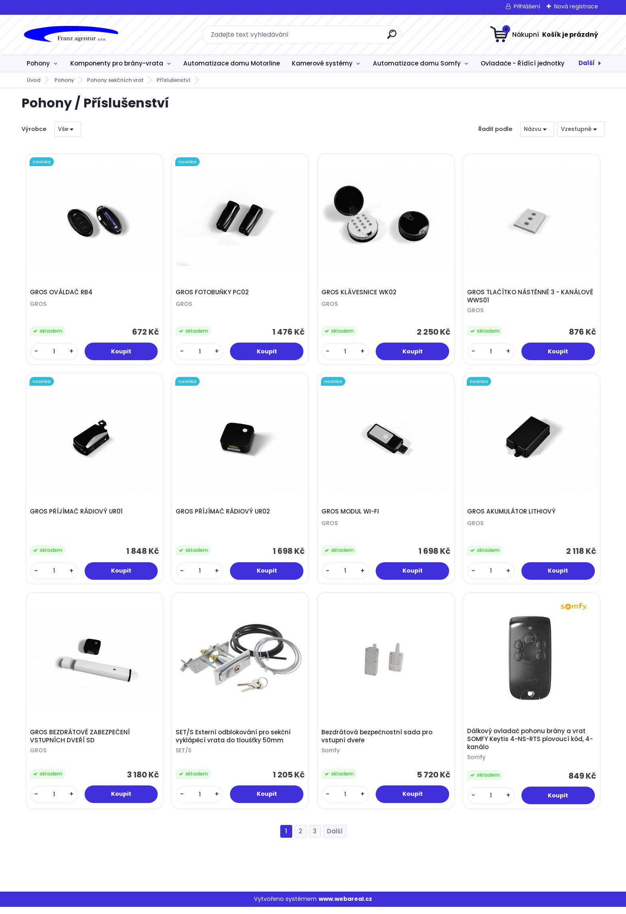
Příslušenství (173, 80)
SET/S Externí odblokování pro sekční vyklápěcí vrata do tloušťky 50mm (234, 742)
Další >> (334, 838)
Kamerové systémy (322, 63)
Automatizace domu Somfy (417, 63)
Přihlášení (527, 6)
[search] (391, 37)
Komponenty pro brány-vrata (116, 63)
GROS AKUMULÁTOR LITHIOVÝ (512, 515)
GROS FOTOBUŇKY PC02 (213, 293)
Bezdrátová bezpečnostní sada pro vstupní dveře (378, 742)
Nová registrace (576, 6)
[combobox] (537, 129)
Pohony (38, 63)
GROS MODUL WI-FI (351, 515)
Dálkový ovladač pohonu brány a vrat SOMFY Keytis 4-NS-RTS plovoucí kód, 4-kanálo (531, 745)
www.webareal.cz (345, 906)
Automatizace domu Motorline (231, 63)
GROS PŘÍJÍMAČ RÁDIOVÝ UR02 (224, 515)
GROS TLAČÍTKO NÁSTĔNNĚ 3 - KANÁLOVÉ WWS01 (531, 297)
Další (586, 63)
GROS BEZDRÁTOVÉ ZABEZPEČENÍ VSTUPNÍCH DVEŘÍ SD (81, 742)
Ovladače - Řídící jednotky (523, 63)
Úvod (33, 80)
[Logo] (70, 35)
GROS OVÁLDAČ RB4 (62, 293)
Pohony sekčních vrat (115, 80)
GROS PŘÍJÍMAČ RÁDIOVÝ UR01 (77, 515)
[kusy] (54, 353)
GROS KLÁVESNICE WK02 (360, 293)
